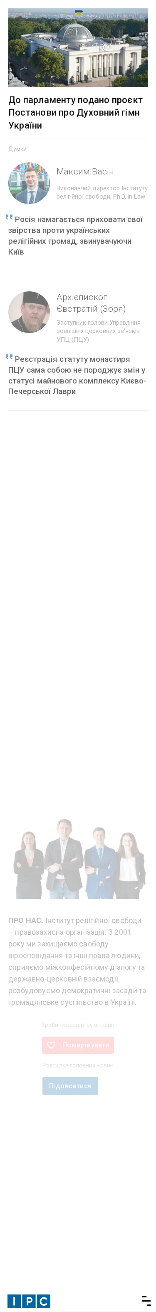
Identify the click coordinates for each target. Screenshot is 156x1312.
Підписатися (70, 1086)
